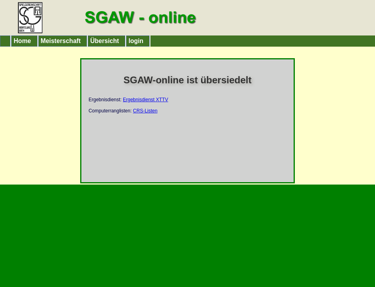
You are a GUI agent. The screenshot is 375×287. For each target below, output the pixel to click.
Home (22, 40)
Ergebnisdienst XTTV (145, 99)
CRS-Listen (145, 111)
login (135, 40)
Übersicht (104, 40)
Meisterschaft (61, 40)
